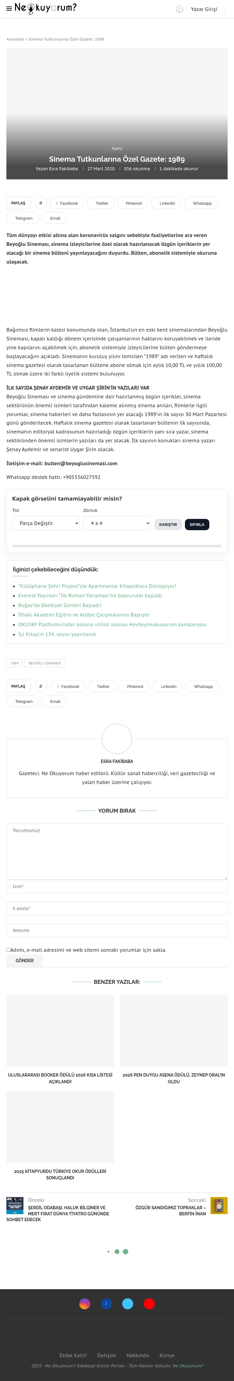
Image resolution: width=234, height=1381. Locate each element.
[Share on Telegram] (22, 218)
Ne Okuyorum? (187, 1365)
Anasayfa (15, 39)
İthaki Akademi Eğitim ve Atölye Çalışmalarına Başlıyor (84, 615)
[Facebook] (106, 1303)
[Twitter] (127, 1303)
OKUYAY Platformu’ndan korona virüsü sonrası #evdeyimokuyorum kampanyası (112, 624)
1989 (14, 663)
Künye (166, 1355)
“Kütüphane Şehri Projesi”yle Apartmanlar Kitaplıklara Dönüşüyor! (97, 586)
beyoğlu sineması (45, 663)
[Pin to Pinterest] (132, 203)
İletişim (106, 1355)
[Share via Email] (54, 218)
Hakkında (137, 1355)
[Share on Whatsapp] (201, 203)
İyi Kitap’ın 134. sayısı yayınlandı (57, 634)
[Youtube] (149, 1303)
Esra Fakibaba (63, 168)
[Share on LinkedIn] (166, 203)
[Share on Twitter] (101, 203)
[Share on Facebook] (67, 203)
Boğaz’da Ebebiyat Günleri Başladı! (59, 605)
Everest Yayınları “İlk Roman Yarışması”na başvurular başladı (90, 595)
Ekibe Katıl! (73, 1355)
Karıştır (168, 524)
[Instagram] (84, 1303)
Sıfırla (197, 524)
